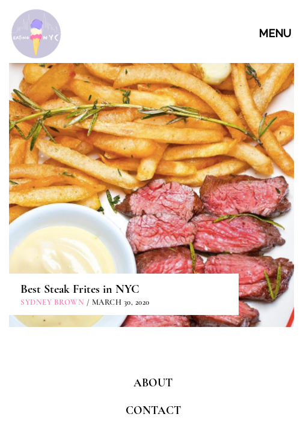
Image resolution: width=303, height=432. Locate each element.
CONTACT (153, 314)
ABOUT (153, 287)
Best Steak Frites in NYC (79, 194)
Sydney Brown (52, 207)
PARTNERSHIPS (153, 342)
